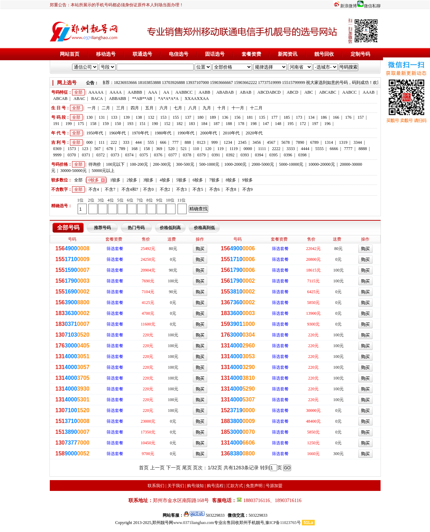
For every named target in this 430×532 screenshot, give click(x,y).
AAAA (116, 92)
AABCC (349, 92)
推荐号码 (102, 227)
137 (188, 117)
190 (155, 123)
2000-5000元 (263, 164)
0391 (216, 154)
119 (220, 148)
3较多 (148, 180)
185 (286, 117)
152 (167, 123)
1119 (233, 148)
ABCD (292, 92)
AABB (204, 92)
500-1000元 (209, 164)
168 (134, 148)
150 (118, 123)
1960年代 (117, 133)
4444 (305, 148)
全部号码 (68, 227)
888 (188, 142)
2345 (242, 142)
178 (241, 123)
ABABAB (225, 92)
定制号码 (360, 54)
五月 (149, 107)
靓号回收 (324, 54)
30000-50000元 (73, 170)
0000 (248, 148)
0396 (288, 154)
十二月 (256, 107)
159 (105, 123)
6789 (314, 142)
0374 (129, 154)
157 (361, 117)
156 (237, 117)
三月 (120, 107)
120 (208, 148)
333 (126, 142)
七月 (178, 107)
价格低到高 (170, 227)
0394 (259, 154)
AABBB (135, 92)
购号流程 (215, 485)
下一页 (173, 467)
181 (250, 117)
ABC (308, 92)
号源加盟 (274, 485)
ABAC (79, 98)
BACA (97, 98)
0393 (245, 154)
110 (196, 148)
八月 (192, 107)
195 (290, 123)
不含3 (181, 189)
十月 (221, 107)
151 (142, 123)
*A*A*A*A (168, 98)
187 (216, 123)
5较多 (181, 180)
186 (324, 117)
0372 (100, 154)
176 (348, 117)
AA (166, 92)
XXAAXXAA (197, 98)
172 (303, 123)
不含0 (148, 189)
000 (89, 142)
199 (68, 123)
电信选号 (178, 54)
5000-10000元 (291, 164)
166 (336, 117)
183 (192, 123)
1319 (343, 142)
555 (151, 142)
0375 (144, 154)
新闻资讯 (287, 54)
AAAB (369, 92)
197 (315, 123)
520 (171, 148)
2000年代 (208, 133)
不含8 (231, 189)
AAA (152, 92)
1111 (262, 148)
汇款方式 (234, 485)
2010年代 (231, 133)
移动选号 (106, 54)
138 (139, 117)
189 (213, 117)
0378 (187, 154)
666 (163, 142)
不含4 (93, 189)
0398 (302, 154)
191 (56, 123)
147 (266, 123)
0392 (230, 154)
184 (204, 123)
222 (114, 142)
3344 (357, 142)
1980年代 (163, 133)
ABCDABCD (269, 92)
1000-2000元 (235, 164)
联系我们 (156, 485)
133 (114, 117)
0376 (158, 154)
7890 (300, 142)
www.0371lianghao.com (193, 522)
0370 (72, 154)
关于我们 (175, 485)
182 (180, 123)
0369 (57, 148)
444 (138, 142)
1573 (72, 148)
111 (101, 142)
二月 (106, 107)
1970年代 (140, 133)
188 (229, 123)
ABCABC (327, 92)
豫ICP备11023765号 (283, 522)
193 (130, 123)
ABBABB (117, 98)
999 (214, 142)
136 (225, 117)
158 (93, 123)
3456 (256, 142)
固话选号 (215, 54)
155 (176, 117)
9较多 (247, 180)
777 (175, 142)
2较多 (132, 180)
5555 (319, 148)
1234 (228, 142)
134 (311, 117)
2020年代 (254, 133)
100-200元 (139, 164)
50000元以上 (103, 170)
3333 (291, 148)
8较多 (231, 180)
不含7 (110, 189)
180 (200, 117)
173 (299, 117)
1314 (329, 142)
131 (102, 117)
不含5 (198, 189)
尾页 (187, 467)
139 (126, 117)
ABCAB (60, 98)
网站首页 (69, 54)
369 (159, 148)
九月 (207, 107)
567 (97, 148)
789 (122, 148)
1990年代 (186, 133)
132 (151, 117)
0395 (273, 154)
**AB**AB (142, 98)
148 (278, 123)
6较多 (198, 180)
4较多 (165, 180)
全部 (78, 92)
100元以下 (115, 164)
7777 (348, 148)
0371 (86, 154)
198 (253, 123)
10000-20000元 (321, 164)
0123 (201, 142)
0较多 (93, 180)
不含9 (247, 189)
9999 (57, 154)
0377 (173, 154)
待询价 (94, 164)
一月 (91, 107)
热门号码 (136, 227)
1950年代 (94, 133)
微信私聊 (372, 5)
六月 (163, 107)
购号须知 (195, 485)
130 (89, 117)
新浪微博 (348, 5)
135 (262, 117)
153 (163, 117)
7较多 (214, 180)
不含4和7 (130, 189)
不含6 (214, 189)
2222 (276, 148)
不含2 (165, 189)
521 (184, 148)
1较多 (115, 180)
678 (110, 148)
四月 (135, 107)
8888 (363, 148)
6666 (334, 148)
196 (327, 123)
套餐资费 (251, 54)
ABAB (245, 92)
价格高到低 (204, 227)
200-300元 (162, 164)
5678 (285, 142)
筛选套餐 (115, 248)
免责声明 (254, 485)
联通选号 (142, 54)
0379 (201, 154)
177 (274, 117)
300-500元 (185, 164)
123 (85, 148)
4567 (271, 142)
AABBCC (184, 92)
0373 (115, 154)
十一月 (238, 107)
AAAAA (95, 92)
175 (81, 123)
